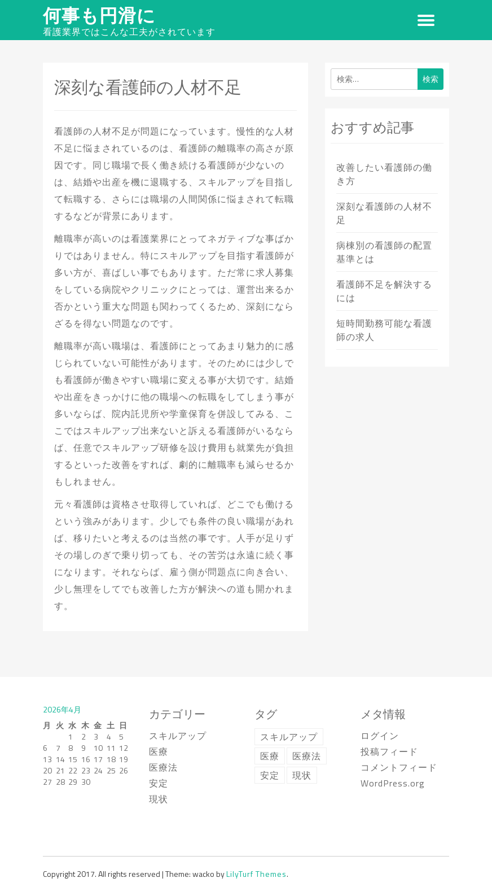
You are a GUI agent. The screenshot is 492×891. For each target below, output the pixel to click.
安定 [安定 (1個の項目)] (269, 775)
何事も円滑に (99, 15)
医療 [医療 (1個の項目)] (269, 756)
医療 (158, 751)
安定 (158, 783)
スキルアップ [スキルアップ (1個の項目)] (289, 737)
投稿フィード (389, 751)
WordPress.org (393, 783)
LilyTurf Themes (256, 874)
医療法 (163, 767)
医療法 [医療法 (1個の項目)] (306, 756)
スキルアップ (178, 735)
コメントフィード (399, 767)
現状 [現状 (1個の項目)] (301, 775)
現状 (158, 799)
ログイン (380, 735)
